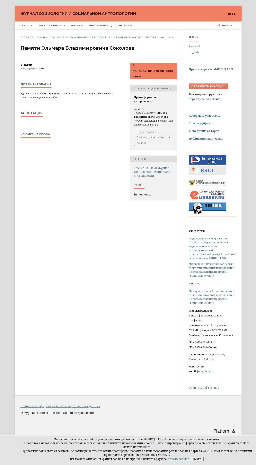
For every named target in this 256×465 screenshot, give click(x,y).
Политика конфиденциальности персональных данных (60, 406)
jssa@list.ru (204, 371)
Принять (196, 459)
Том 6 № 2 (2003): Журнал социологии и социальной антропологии (103, 37)
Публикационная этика (206, 138)
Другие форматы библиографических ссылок (150, 137)
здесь (146, 447)
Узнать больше (178, 459)
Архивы (77, 25)
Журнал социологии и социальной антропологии (78, 14)
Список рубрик (199, 123)
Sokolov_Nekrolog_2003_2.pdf (153, 73)
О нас (25, 25)
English (194, 52)
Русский (194, 46)
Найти (226, 25)
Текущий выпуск (51, 25)
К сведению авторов (204, 131)
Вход (232, 13)
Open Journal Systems (204, 387)
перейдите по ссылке (204, 99)
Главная (27, 37)
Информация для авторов (111, 25)
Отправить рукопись (208, 86)
